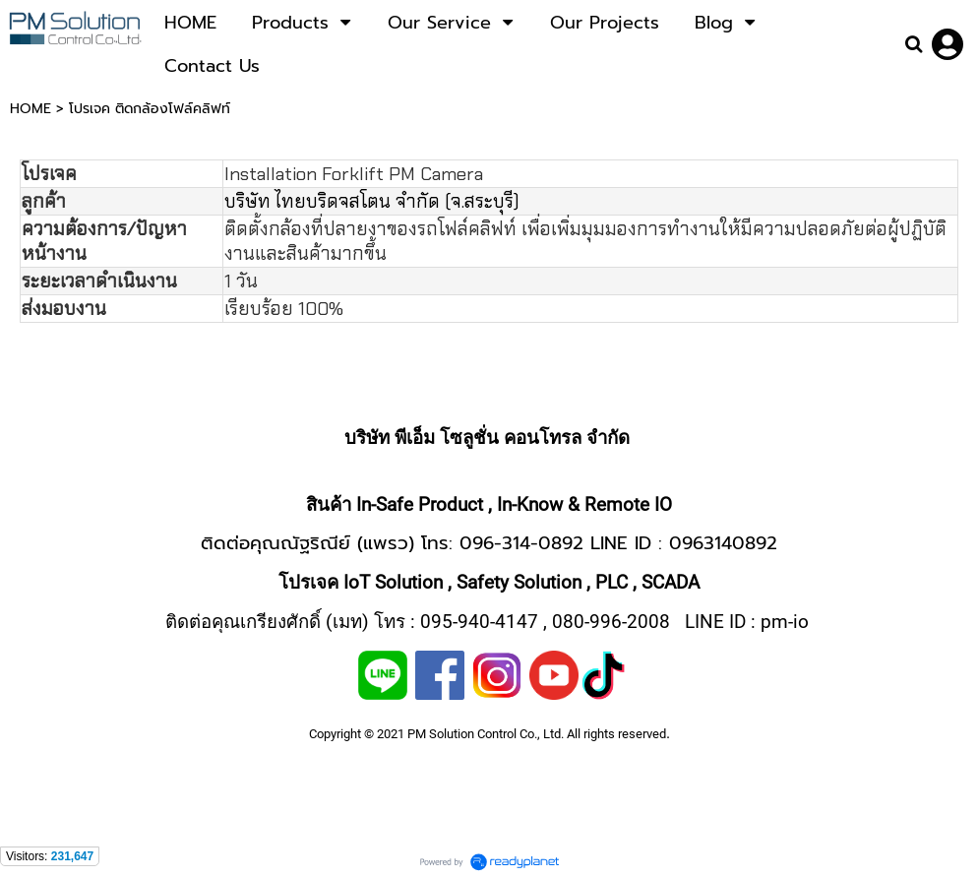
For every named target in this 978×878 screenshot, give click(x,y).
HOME (30, 108)
